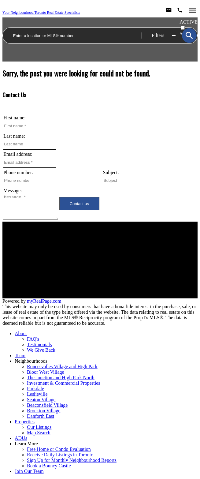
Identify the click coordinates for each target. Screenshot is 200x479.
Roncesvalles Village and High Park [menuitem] (62, 366)
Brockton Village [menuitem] (43, 410)
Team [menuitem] (20, 355)
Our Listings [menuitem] (39, 427)
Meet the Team (48, 264)
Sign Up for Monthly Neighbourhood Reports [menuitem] (72, 460)
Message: (12, 190)
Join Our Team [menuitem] (29, 471)
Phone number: (18, 172)
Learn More (26, 443)
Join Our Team (48, 269)
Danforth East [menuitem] (40, 416)
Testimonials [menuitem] (39, 344)
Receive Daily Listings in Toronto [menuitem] (60, 454)
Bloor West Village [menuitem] (45, 372)
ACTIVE (189, 21)
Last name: (14, 136)
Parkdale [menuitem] (35, 388)
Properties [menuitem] (25, 421)
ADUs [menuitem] (21, 438)
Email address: (17, 154)
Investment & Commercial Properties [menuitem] (63, 383)
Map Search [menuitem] (38, 432)
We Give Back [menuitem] (41, 350)
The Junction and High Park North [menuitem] (60, 377)
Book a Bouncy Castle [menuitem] (49, 465)
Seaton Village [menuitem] (41, 399)
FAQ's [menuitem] (33, 339)
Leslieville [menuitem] (37, 394)
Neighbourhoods (48, 258)
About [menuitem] (21, 333)
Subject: (111, 172)
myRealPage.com (44, 301)
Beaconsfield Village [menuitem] (47, 405)
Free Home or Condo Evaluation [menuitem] (59, 449)
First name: (14, 117)
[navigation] (100, 402)
